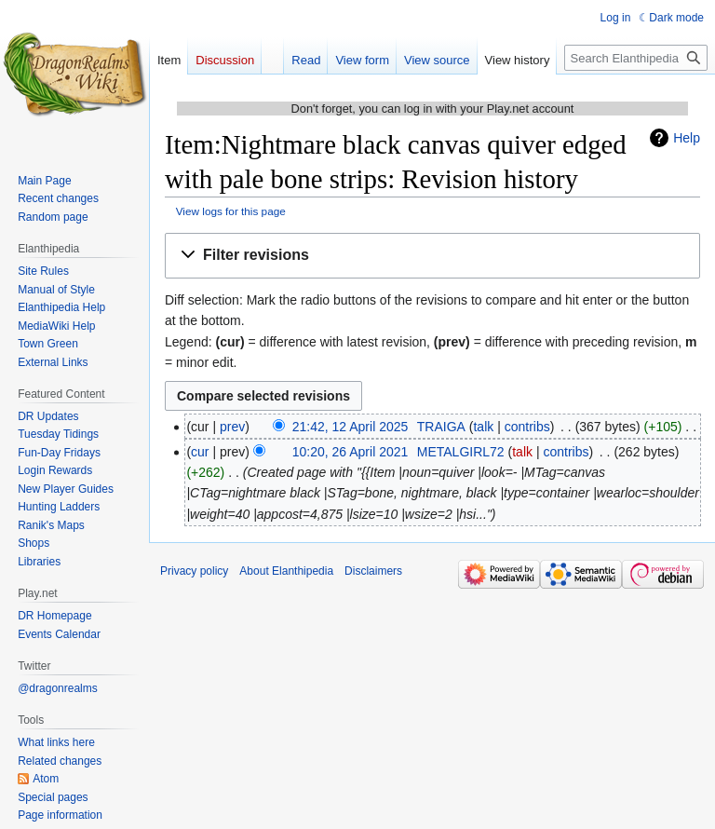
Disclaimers (373, 571)
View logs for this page (231, 211)
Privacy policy (194, 571)
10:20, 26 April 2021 (350, 451)
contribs (527, 426)
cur (200, 451)
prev (232, 426)
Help (686, 137)
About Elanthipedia (286, 571)
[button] (432, 256)
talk (483, 426)
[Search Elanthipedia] (636, 58)
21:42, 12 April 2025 (350, 426)
